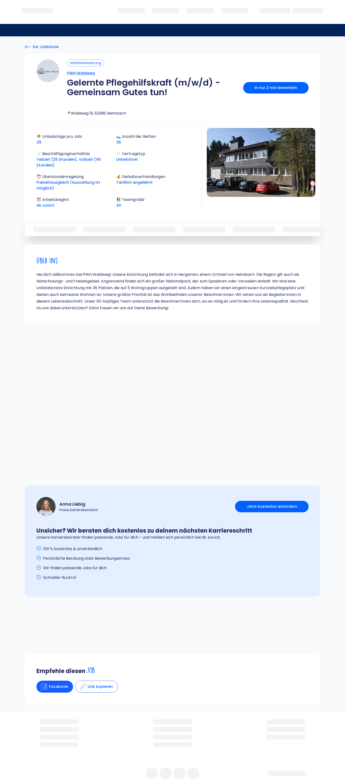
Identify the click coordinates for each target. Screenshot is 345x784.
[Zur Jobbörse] (41, 47)
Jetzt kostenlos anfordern (272, 506)
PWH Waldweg (81, 73)
